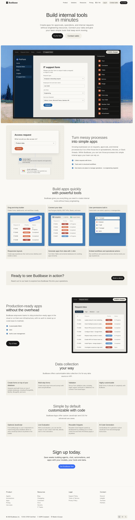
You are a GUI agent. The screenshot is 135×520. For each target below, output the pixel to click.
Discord (102, 496)
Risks (32, 52)
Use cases (9, 505)
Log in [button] (105, 2)
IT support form (48, 52)
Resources (83, 2)
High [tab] (46, 64)
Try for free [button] (57, 36)
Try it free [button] (123, 2)
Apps (7, 500)
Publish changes (112, 52)
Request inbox (25, 52)
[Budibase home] (12, 3)
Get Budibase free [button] (67, 466)
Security (40, 505)
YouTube (102, 500)
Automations (10, 498)
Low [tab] (58, 64)
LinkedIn (102, 498)
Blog (38, 496)
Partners (102, 502)
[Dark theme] (125, 516)
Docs (39, 502)
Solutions (74, 2)
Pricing (91, 2)
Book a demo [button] (118, 278)
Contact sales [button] (114, 2)
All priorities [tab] (39, 64)
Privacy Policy (73, 500)
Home (16, 52)
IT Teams (40, 507)
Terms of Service (74, 498)
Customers (40, 500)
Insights (39, 52)
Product (65, 2)
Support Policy (73, 496)
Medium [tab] (52, 64)
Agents (8, 496)
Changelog (40, 498)
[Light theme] (122, 516)
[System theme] (119, 516)
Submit (18, 148)
